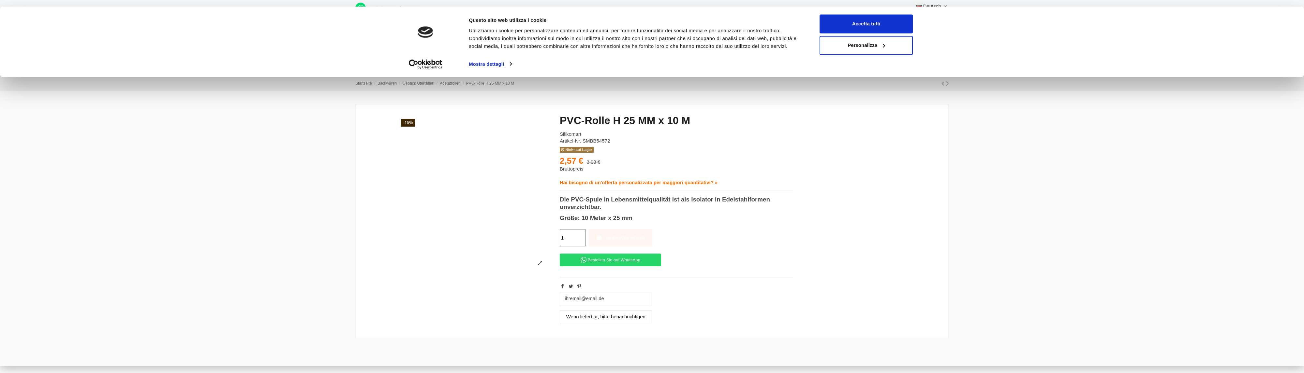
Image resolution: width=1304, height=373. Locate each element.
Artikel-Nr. (570, 141)
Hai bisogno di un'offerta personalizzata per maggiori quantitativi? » (639, 182)
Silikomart (570, 134)
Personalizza (866, 38)
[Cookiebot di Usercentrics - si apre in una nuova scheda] (425, 57)
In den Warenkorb (620, 237)
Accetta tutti (866, 17)
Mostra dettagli (486, 57)
